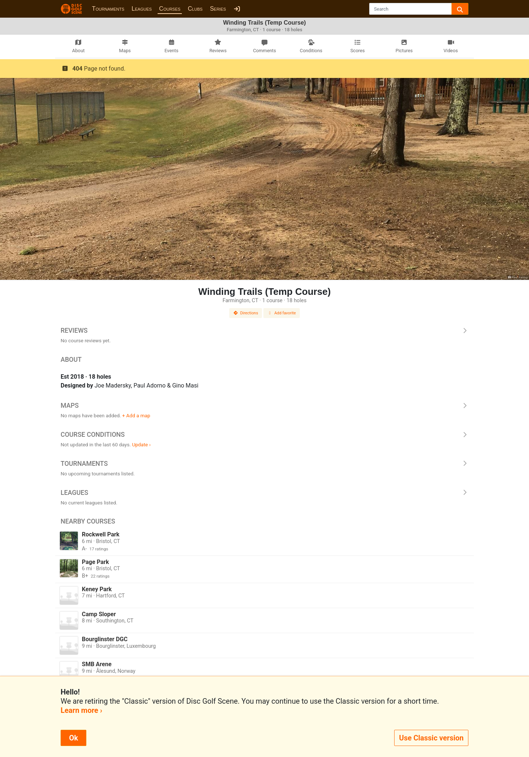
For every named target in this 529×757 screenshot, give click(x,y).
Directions (245, 313)
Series (218, 9)
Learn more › (81, 710)
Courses (169, 9)
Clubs (195, 9)
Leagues (142, 9)
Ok (73, 737)
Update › (141, 444)
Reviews (264, 330)
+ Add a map (136, 415)
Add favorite (281, 313)
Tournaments (108, 9)
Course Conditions (264, 434)
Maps (264, 405)
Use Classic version (431, 737)
